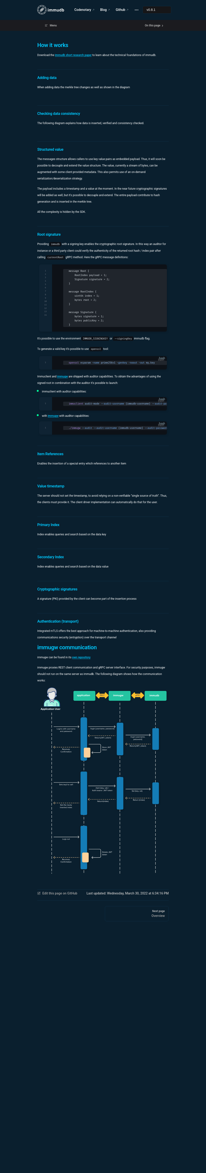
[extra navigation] (136, 10)
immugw (62, 376)
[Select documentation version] (157, 10)
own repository (81, 657)
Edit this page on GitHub (57, 893)
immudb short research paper (73, 55)
